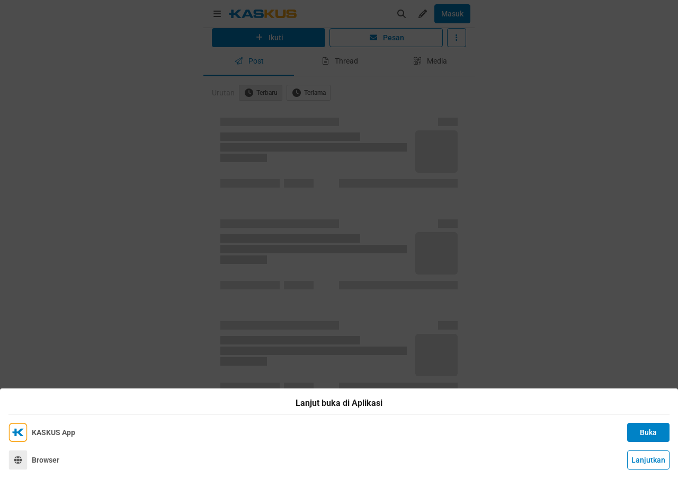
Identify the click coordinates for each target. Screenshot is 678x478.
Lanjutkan (648, 460)
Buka (648, 432)
